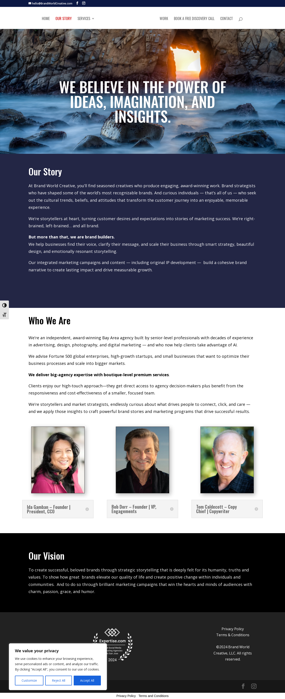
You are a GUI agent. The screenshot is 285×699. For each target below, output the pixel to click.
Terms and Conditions (153, 696)
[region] (58, 666)
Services (83, 19)
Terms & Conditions (232, 634)
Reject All (58, 680)
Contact (226, 19)
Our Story (63, 19)
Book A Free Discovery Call (194, 19)
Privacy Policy (233, 628)
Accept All (87, 680)
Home (46, 19)
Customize (29, 680)
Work (164, 19)
